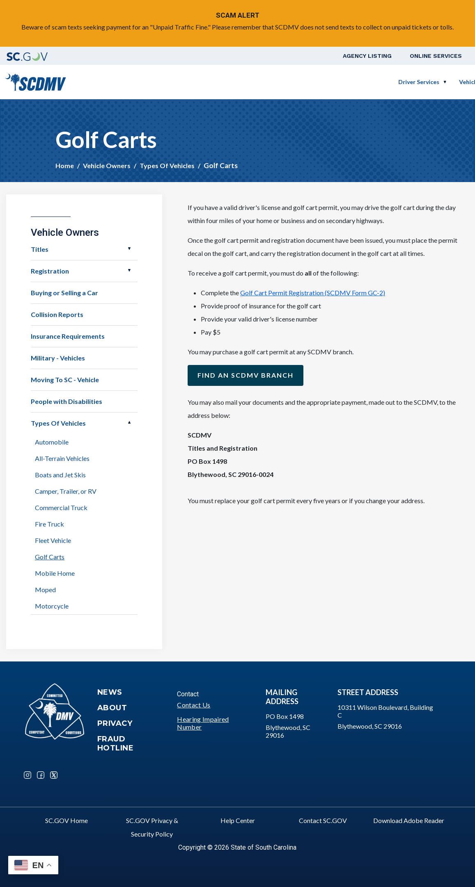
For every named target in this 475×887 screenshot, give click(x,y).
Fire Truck (49, 524)
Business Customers (318, 81)
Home (64, 165)
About (112, 707)
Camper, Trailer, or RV (65, 491)
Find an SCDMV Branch (245, 375)
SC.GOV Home (66, 820)
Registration (50, 271)
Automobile (52, 442)
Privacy (115, 723)
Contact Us (193, 705)
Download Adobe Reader (408, 820)
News (109, 692)
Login (448, 81)
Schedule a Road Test (396, 81)
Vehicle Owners (250, 81)
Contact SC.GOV (323, 820)
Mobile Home (55, 573)
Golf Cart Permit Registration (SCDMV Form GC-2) (312, 292)
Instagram (27, 775)
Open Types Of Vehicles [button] (129, 422)
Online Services (436, 55)
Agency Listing (367, 55)
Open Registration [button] (129, 270)
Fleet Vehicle (53, 540)
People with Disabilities (66, 401)
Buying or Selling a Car (64, 292)
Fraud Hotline (115, 743)
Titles (39, 249)
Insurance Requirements (68, 336)
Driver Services (188, 81)
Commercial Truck (61, 507)
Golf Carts (49, 557)
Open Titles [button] (129, 248)
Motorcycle (52, 606)
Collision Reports (57, 314)
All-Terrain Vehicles (62, 458)
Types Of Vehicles (167, 165)
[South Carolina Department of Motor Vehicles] (35, 81)
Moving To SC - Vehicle (65, 379)
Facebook (40, 775)
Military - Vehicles (58, 358)
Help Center (237, 820)
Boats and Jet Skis (60, 475)
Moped (45, 589)
